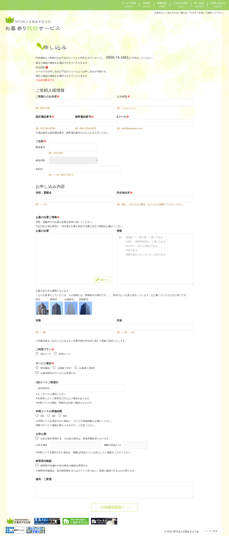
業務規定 (162, 5)
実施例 (147, 5)
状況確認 (45, 368)
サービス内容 (128, 5)
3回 (53, 416)
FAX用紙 (42, 67)
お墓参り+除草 (87, 368)
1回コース (45, 354)
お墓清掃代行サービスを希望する (58, 373)
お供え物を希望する (51, 438)
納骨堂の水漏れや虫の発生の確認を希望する (63, 465)
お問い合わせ (217, 5)
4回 (65, 416)
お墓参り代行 (64, 368)
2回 (42, 416)
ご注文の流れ (180, 5)
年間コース (65, 354)
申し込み (199, 5)
